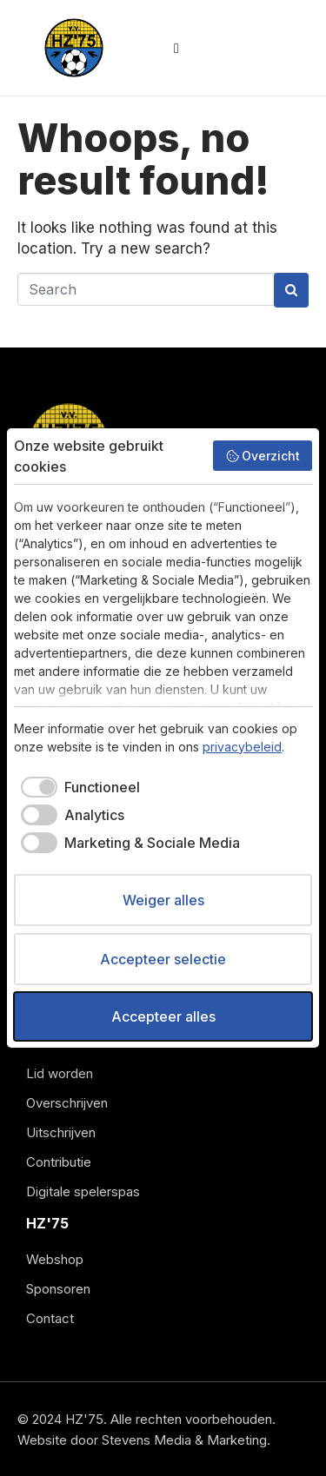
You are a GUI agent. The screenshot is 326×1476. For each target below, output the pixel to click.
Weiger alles (163, 900)
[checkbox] (77, 787)
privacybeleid (242, 746)
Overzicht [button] (263, 456)
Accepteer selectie (163, 959)
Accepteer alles (163, 1016)
